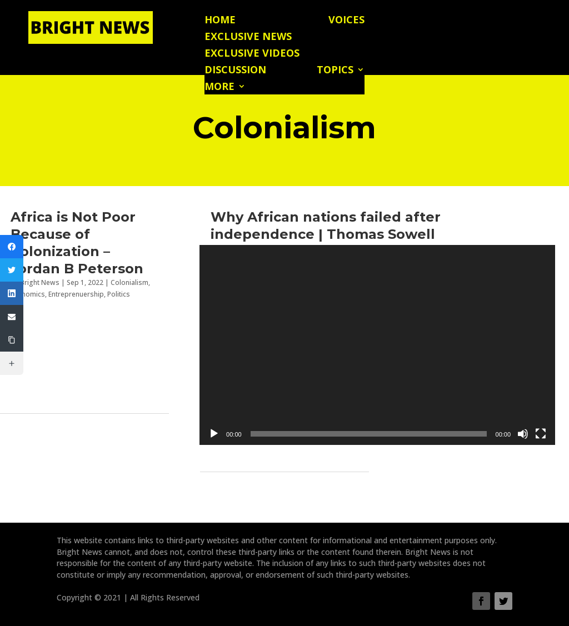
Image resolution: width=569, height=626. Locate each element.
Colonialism (129, 282)
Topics (335, 71)
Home (220, 21)
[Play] (213, 433)
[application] (377, 345)
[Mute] (522, 433)
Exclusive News (248, 37)
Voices (346, 21)
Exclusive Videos (252, 54)
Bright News (39, 282)
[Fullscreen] (540, 433)
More (219, 87)
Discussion (235, 71)
